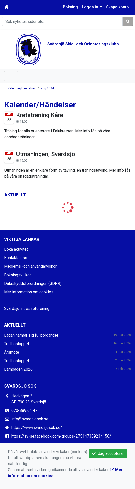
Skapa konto (117, 7)
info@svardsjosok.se (29, 419)
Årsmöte (11, 352)
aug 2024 (47, 88)
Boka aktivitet (16, 249)
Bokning (70, 7)
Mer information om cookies (28, 292)
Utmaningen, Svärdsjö (45, 154)
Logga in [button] (90, 7)
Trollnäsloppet (16, 343)
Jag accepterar (108, 453)
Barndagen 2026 (18, 369)
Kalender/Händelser (22, 88)
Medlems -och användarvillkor (30, 266)
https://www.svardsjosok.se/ (36, 427)
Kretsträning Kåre (39, 115)
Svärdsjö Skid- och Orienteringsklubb (83, 44)
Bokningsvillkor (17, 275)
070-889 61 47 (24, 410)
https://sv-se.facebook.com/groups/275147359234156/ (61, 436)
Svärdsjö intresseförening (26, 308)
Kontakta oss (15, 257)
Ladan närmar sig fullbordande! (31, 335)
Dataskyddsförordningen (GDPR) (32, 283)
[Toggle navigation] (11, 76)
